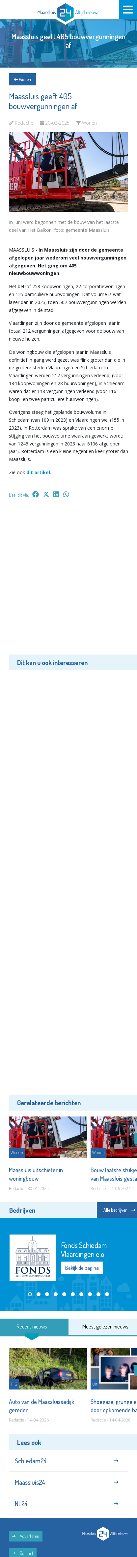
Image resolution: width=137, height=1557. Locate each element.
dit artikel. (38, 472)
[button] (30, 1294)
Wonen (22, 79)
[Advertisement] (68, 581)
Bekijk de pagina (82, 1268)
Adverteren (25, 1536)
